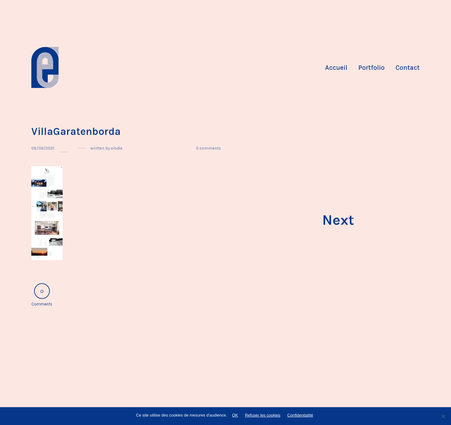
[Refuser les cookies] (443, 416)
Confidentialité (300, 415)
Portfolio (371, 67)
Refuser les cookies (262, 415)
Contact (408, 67)
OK (235, 415)
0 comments (208, 148)
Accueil (336, 67)
